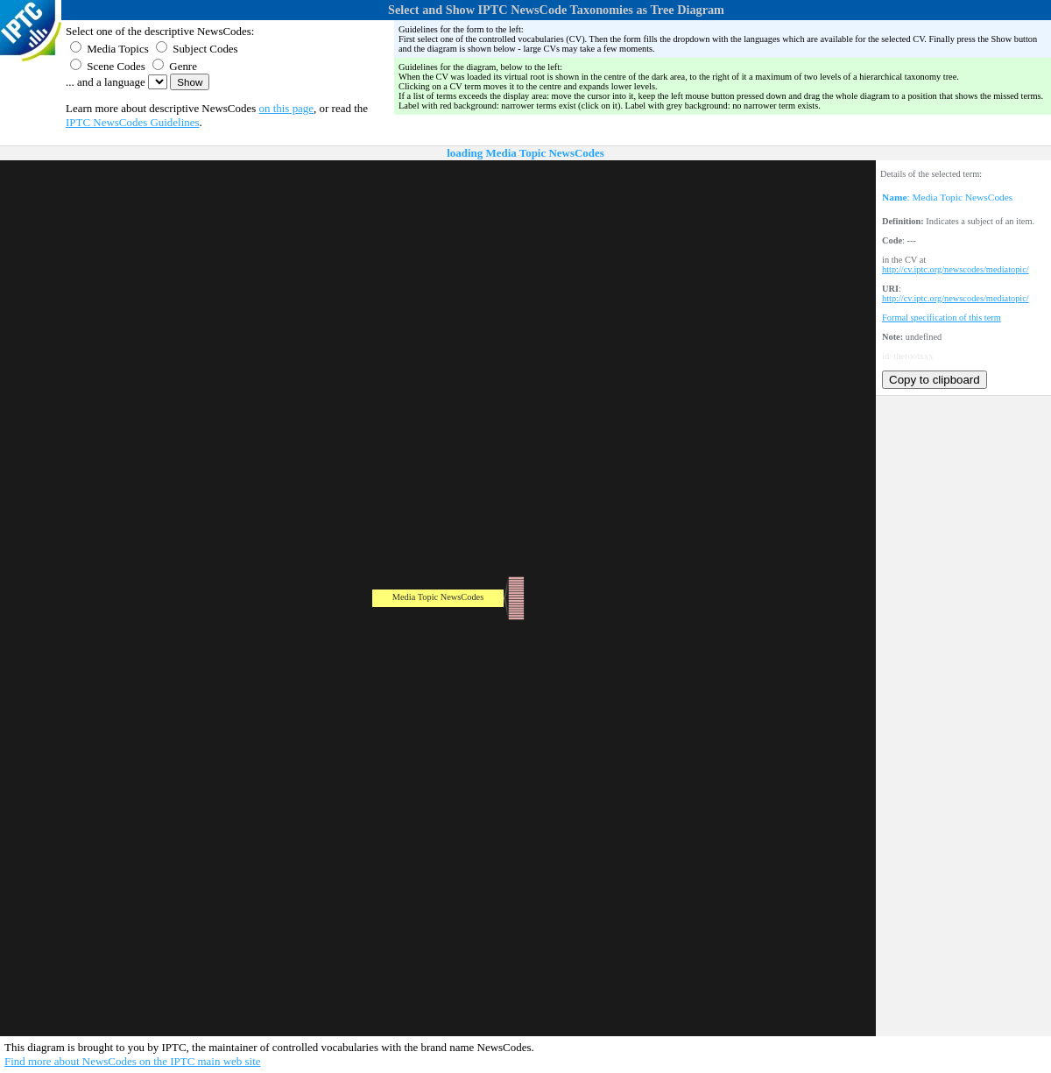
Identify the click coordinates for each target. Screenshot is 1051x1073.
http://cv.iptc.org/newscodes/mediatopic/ (955, 269)
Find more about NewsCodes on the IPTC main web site (132, 1061)
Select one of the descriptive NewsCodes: (160, 31)
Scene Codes (107, 66)
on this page (286, 108)
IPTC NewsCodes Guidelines (133, 122)
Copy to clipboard (934, 379)
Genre (174, 66)
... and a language (105, 81)
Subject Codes (197, 48)
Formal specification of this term (941, 317)
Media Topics (109, 48)
